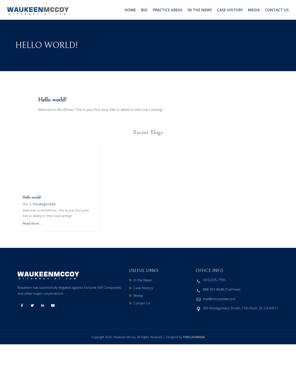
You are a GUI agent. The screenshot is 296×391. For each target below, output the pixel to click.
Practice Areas (167, 9)
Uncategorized (44, 204)
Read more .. (32, 223)
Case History (230, 9)
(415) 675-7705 (214, 280)
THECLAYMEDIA (194, 337)
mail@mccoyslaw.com (219, 299)
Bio (144, 9)
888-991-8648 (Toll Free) (221, 289)
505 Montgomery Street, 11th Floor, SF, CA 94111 (240, 308)
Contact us (277, 9)
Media (254, 9)
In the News (199, 9)
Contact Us (141, 303)
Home (130, 9)
